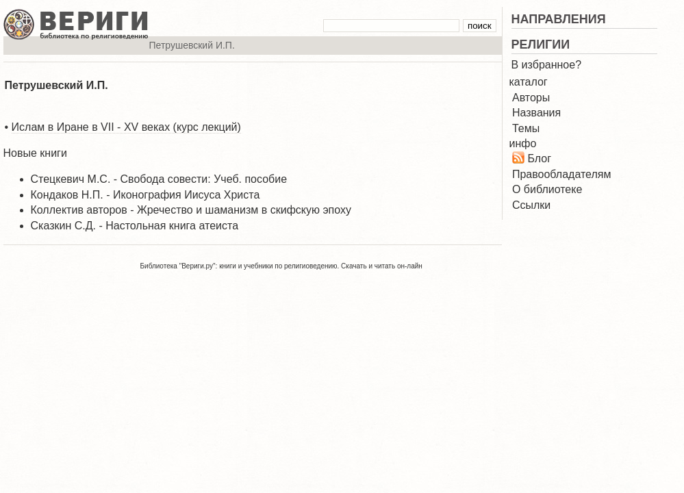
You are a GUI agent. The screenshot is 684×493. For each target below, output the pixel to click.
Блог (539, 158)
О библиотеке (547, 189)
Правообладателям (561, 174)
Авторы (531, 97)
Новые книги (35, 153)
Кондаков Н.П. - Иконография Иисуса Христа (145, 195)
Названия (536, 112)
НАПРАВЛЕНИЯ (558, 19)
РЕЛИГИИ (540, 44)
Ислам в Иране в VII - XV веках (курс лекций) (126, 127)
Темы (526, 128)
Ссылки (531, 205)
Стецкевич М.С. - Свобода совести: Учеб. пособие (159, 179)
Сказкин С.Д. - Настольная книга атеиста (135, 225)
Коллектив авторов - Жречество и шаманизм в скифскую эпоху (191, 210)
